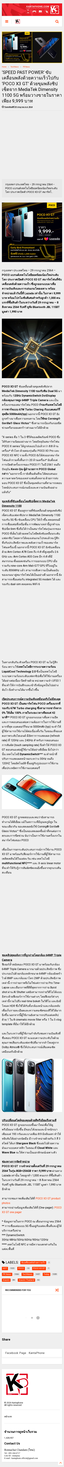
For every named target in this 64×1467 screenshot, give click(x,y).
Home (4, 67)
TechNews (15, 67)
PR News (26, 67)
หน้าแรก (8, 1416)
